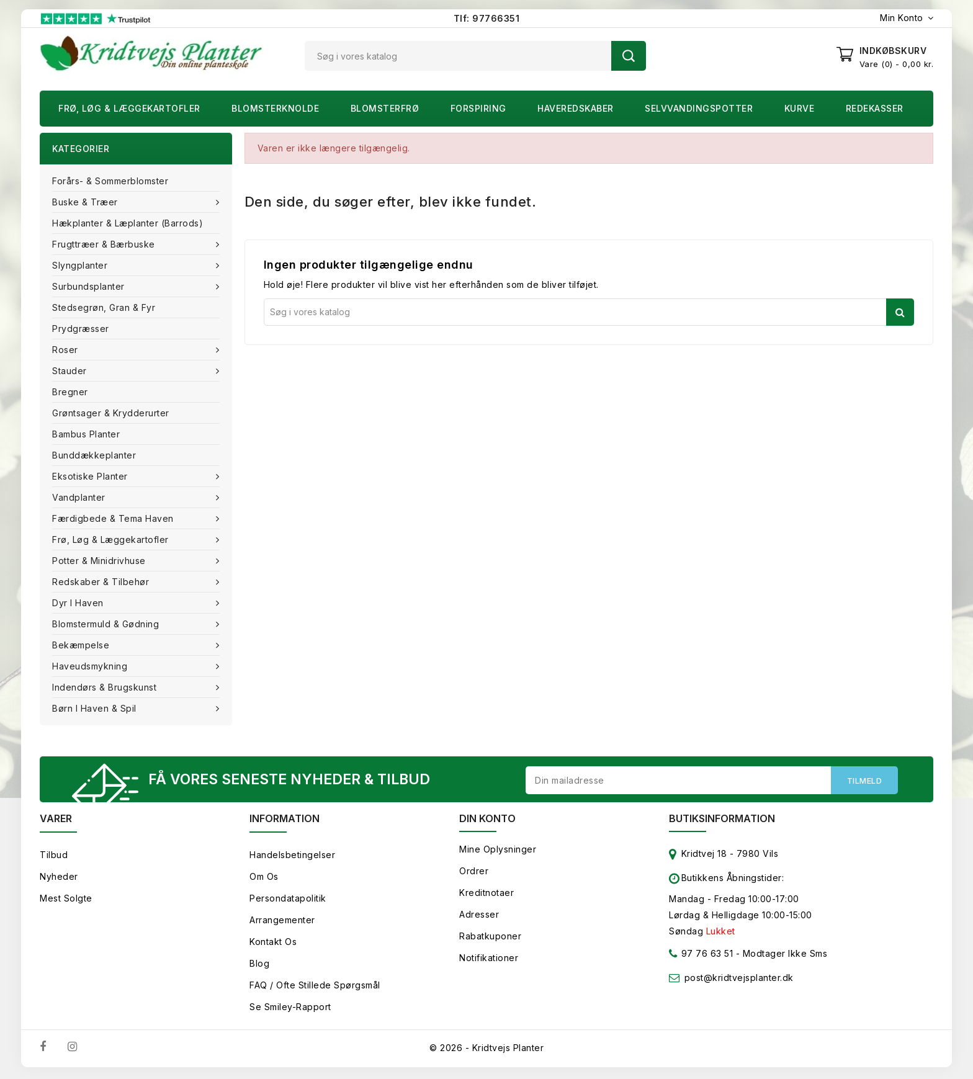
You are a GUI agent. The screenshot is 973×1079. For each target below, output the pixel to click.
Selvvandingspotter (699, 108)
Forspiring (478, 108)
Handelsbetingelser (292, 857)
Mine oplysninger (497, 851)
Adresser (479, 916)
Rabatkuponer (490, 938)
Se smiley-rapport (290, 1009)
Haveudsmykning (91, 666)
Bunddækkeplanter (94, 455)
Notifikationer (488, 960)
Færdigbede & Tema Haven (114, 518)
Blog (259, 965)
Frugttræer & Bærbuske (105, 244)
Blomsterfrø (385, 108)
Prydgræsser (80, 328)
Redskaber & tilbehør (102, 581)
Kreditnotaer (486, 895)
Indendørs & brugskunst (105, 687)
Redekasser (875, 108)
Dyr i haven (79, 603)
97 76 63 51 (701, 958)
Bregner (70, 392)
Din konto (487, 821)
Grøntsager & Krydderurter (110, 413)
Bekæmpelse (82, 645)
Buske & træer (86, 202)
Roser (66, 349)
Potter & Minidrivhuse (100, 560)
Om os (264, 879)
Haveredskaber (575, 108)
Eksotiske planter (91, 476)
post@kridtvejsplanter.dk (739, 980)
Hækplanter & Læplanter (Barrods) (127, 223)
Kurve (799, 108)
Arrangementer (282, 922)
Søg (628, 56)
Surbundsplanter (89, 286)
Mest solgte (66, 900)
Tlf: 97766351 (487, 18)
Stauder (70, 370)
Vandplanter (80, 497)
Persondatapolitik (287, 900)
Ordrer (473, 873)
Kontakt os (273, 944)
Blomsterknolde (275, 108)
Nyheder (59, 879)
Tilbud (54, 857)
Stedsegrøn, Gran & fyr (103, 307)
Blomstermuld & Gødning (107, 624)
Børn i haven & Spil (95, 708)
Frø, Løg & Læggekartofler (129, 108)
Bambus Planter (86, 434)
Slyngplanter (81, 265)
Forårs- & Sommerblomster (110, 181)
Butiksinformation (722, 821)
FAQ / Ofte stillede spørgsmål (314, 987)
